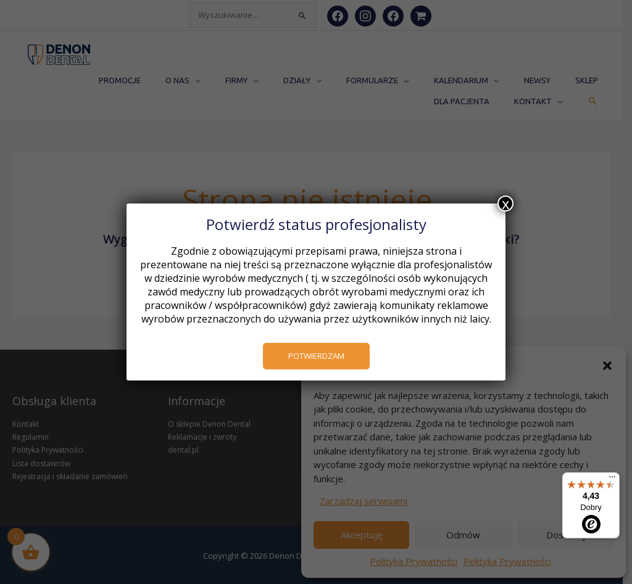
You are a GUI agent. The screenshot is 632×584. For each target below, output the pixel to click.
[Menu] (612, 479)
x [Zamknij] (505, 203)
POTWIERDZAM (316, 355)
